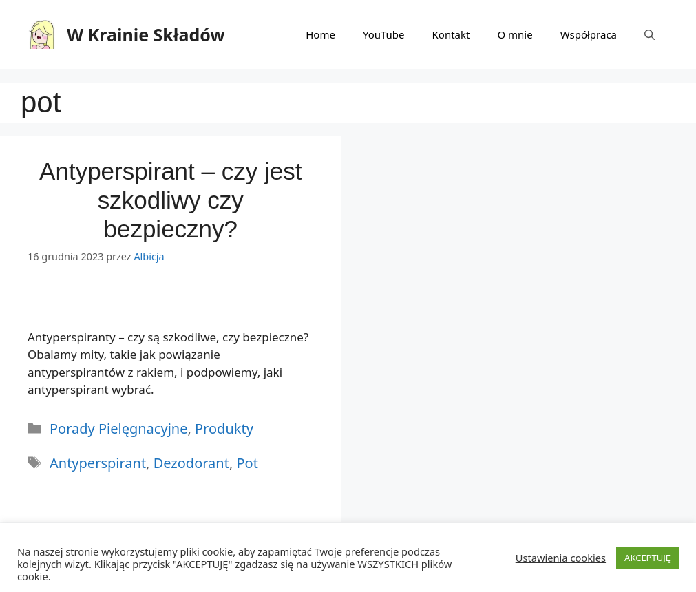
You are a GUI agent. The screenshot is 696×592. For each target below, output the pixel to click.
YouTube (384, 34)
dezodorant (191, 463)
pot (246, 463)
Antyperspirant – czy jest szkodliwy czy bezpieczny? (170, 200)
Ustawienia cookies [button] (561, 557)
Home (320, 34)
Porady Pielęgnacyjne (118, 428)
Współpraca (588, 34)
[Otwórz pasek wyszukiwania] (649, 34)
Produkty (224, 428)
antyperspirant (98, 463)
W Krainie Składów (146, 34)
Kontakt (451, 34)
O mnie (514, 34)
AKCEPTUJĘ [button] (647, 557)
